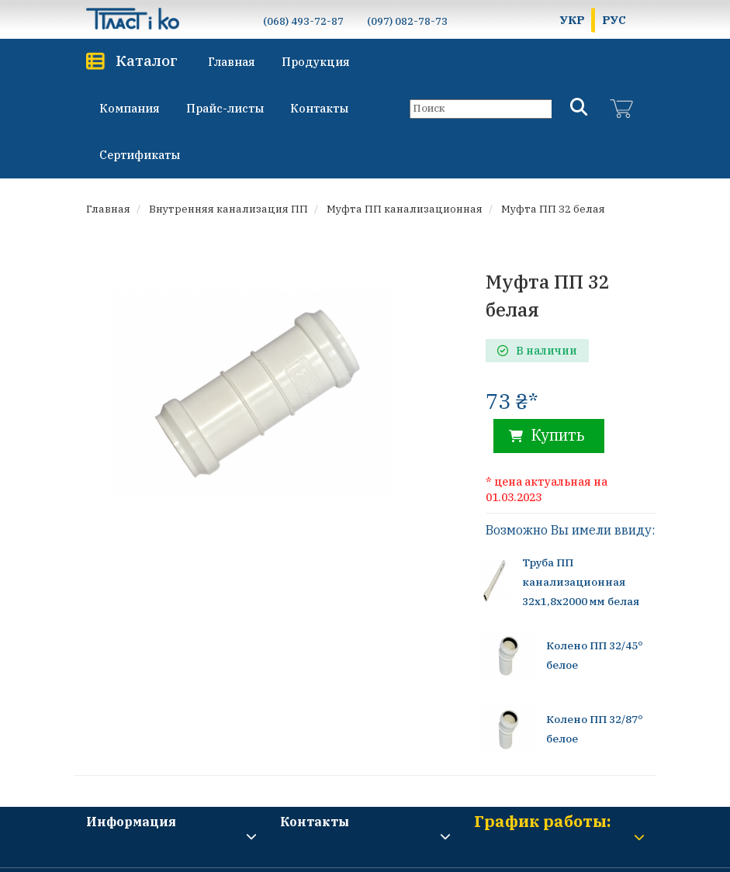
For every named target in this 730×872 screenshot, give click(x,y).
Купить (547, 434)
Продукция (316, 61)
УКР (572, 19)
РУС (614, 19)
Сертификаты (139, 154)
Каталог (147, 60)
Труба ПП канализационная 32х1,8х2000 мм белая (579, 582)
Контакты (319, 108)
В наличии (537, 351)
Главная (231, 61)
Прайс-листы (225, 108)
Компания (129, 108)
